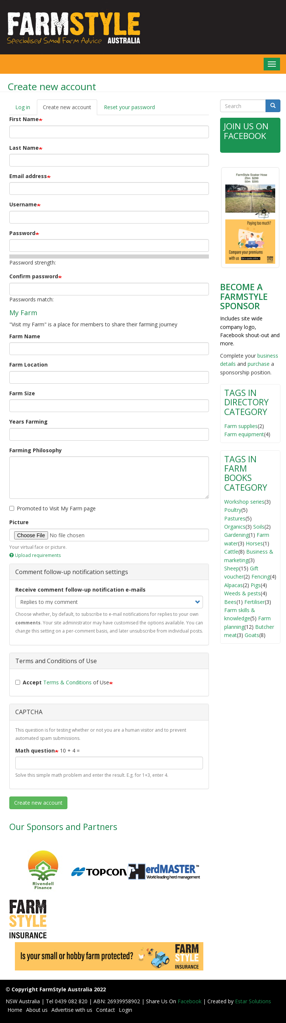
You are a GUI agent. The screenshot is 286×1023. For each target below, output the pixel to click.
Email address (28, 176)
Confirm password (33, 276)
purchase (259, 363)
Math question (35, 750)
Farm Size (22, 393)
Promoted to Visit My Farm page (52, 508)
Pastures (234, 518)
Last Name (24, 147)
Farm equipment (244, 433)
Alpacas (233, 584)
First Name (24, 119)
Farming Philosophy (35, 450)
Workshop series (244, 501)
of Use (62, 682)
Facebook (190, 1001)
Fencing (260, 576)
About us (37, 1009)
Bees (230, 601)
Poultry (232, 509)
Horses (254, 543)
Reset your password (129, 107)
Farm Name (24, 336)
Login (125, 1009)
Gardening (236, 534)
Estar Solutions (253, 1001)
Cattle (231, 551)
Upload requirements (35, 555)
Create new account (70, 109)
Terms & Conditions (67, 682)
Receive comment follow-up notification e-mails (80, 589)
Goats (252, 634)
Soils (258, 526)
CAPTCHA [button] (28, 712)
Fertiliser (254, 601)
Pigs (256, 584)
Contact (105, 1009)
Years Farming (28, 421)
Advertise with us (71, 1009)
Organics (234, 526)
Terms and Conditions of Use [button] (56, 661)
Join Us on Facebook (246, 130)
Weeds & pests (242, 592)
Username (23, 204)
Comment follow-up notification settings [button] (71, 572)
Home (14, 1009)
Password (22, 233)
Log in (22, 107)
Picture (19, 522)
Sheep (231, 567)
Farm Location (28, 364)
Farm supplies (241, 425)
